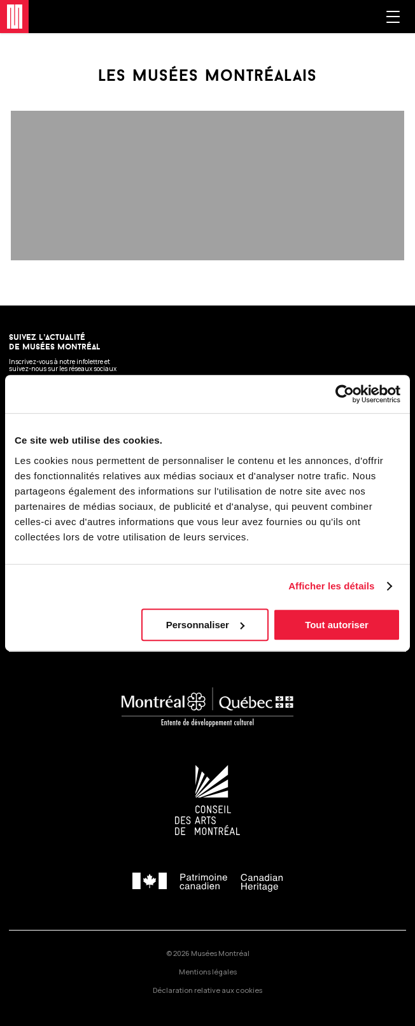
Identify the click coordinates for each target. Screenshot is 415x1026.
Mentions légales (208, 971)
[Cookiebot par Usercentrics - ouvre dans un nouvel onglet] (344, 394)
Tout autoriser (337, 624)
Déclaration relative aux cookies (207, 990)
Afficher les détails (331, 585)
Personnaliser (205, 624)
